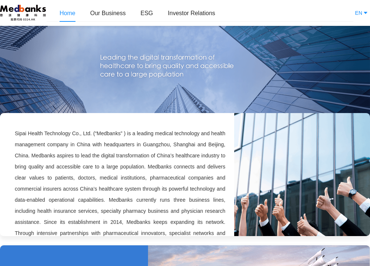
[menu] (200, 13)
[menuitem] (67, 13)
